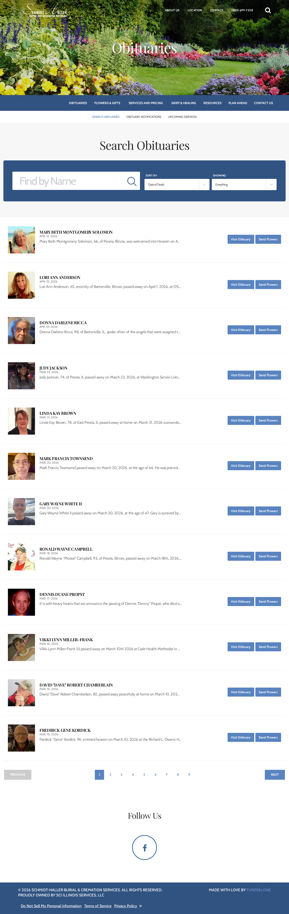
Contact (217, 10)
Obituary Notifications (143, 117)
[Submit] (132, 181)
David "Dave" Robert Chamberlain (76, 685)
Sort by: (151, 175)
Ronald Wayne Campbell (66, 549)
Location (195, 10)
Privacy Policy (125, 906)
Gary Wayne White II (61, 503)
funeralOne (259, 890)
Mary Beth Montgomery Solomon (76, 232)
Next (275, 775)
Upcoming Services (182, 117)
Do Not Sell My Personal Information (51, 906)
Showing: (219, 175)
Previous (17, 775)
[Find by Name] (68, 181)
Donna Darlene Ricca (63, 322)
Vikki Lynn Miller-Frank (66, 639)
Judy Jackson (54, 368)
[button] (268, 10)
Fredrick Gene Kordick (65, 730)
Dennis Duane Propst (62, 594)
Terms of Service (98, 906)
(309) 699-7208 (242, 10)
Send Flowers (270, 238)
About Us (172, 10)
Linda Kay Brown (58, 413)
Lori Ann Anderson (60, 277)
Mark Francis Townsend (66, 458)
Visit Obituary (242, 238)
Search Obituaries (106, 117)
